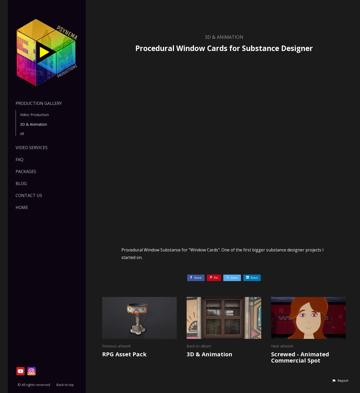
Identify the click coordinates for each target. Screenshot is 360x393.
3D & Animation (33, 124)
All (22, 133)
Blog (21, 183)
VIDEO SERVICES (32, 147)
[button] (340, 381)
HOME (22, 207)
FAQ (19, 159)
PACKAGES (26, 171)
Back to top (65, 384)
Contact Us (29, 195)
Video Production (34, 114)
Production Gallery (39, 103)
